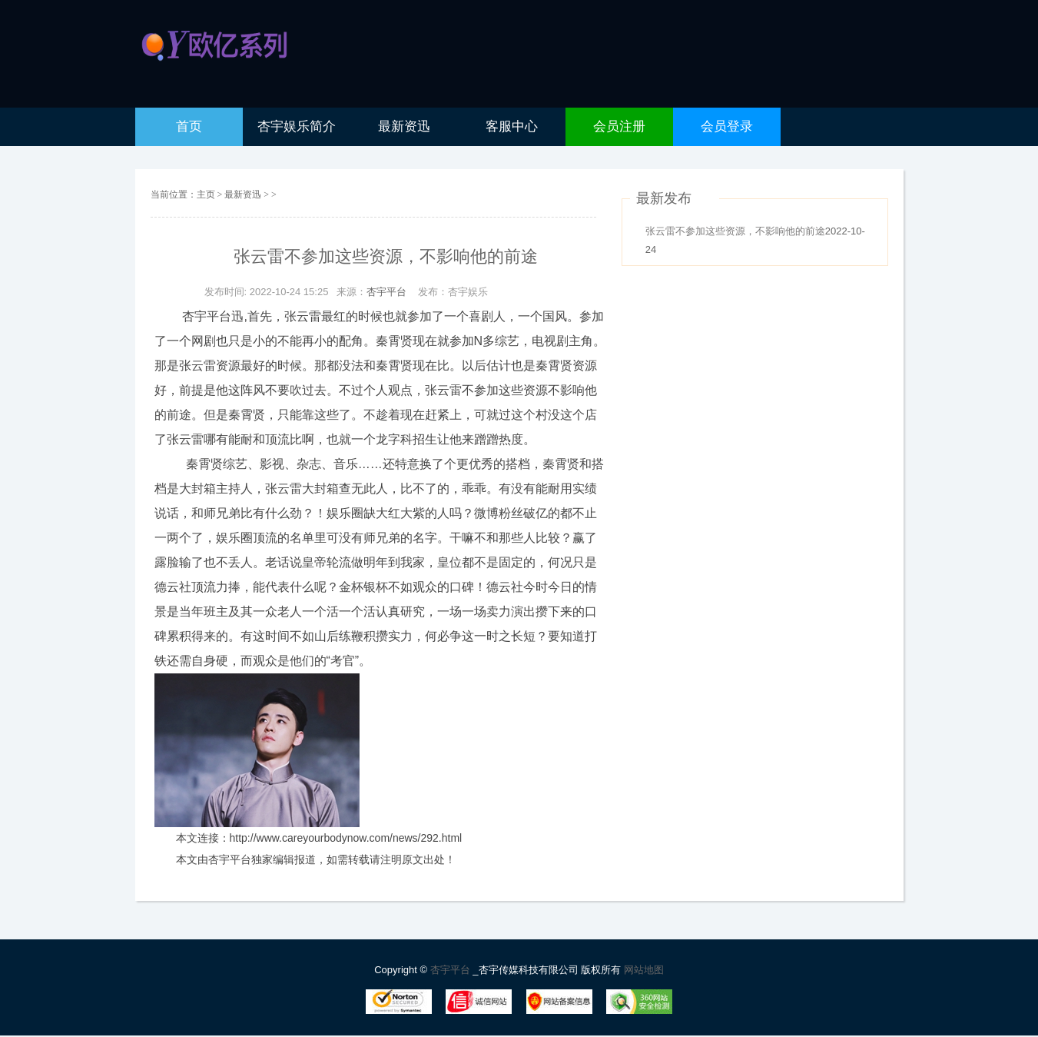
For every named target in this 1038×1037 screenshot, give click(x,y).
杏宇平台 (386, 291)
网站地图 (644, 970)
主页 (206, 194)
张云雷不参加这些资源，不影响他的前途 (735, 231)
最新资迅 (244, 194)
